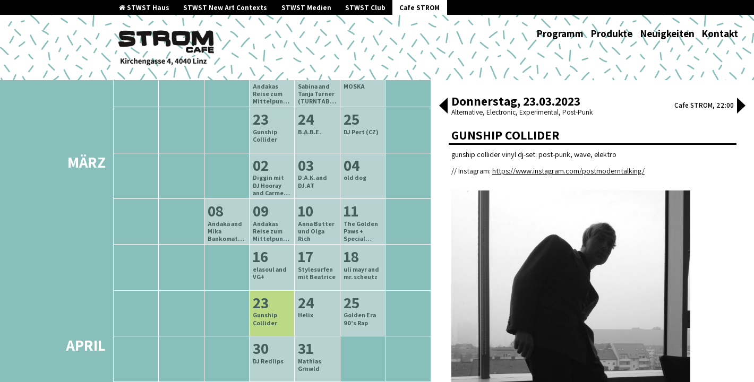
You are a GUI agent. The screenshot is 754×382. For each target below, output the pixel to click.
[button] (443, 106)
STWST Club (365, 7)
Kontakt (719, 33)
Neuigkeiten (667, 33)
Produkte (611, 33)
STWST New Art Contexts (225, 7)
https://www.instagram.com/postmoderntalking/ (568, 171)
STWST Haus (144, 7)
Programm (560, 33)
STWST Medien (306, 7)
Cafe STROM (419, 7)
